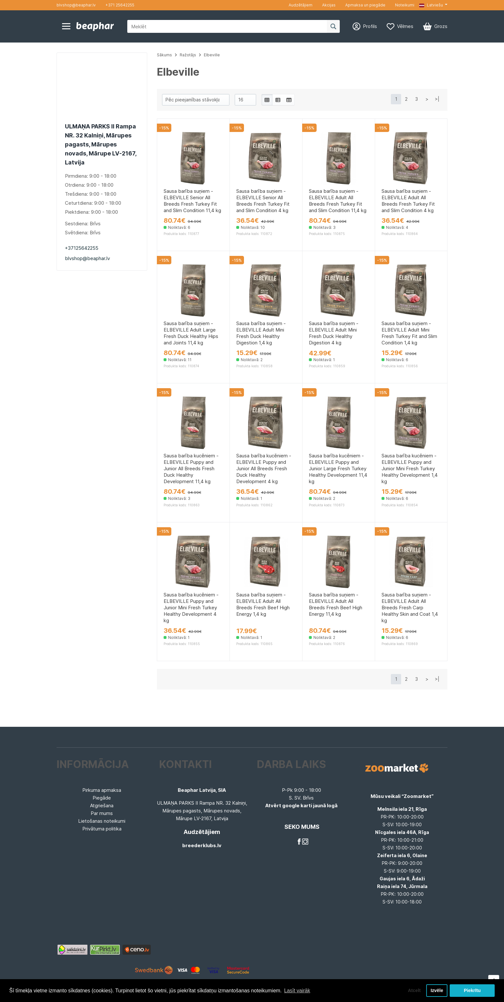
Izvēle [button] (436, 990)
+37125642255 (81, 248)
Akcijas (329, 5)
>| (437, 99)
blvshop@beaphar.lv (76, 5)
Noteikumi (404, 5)
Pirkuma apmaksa (101, 790)
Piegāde (102, 798)
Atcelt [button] (413, 990)
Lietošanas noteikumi (101, 821)
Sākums (164, 54)
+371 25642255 (119, 5)
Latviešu (431, 5)
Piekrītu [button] (472, 990)
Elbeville (212, 54)
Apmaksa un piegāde (365, 5)
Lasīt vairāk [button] (297, 990)
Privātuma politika (102, 829)
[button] (433, 5)
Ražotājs (188, 54)
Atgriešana (101, 805)
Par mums (102, 813)
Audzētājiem (300, 5)
